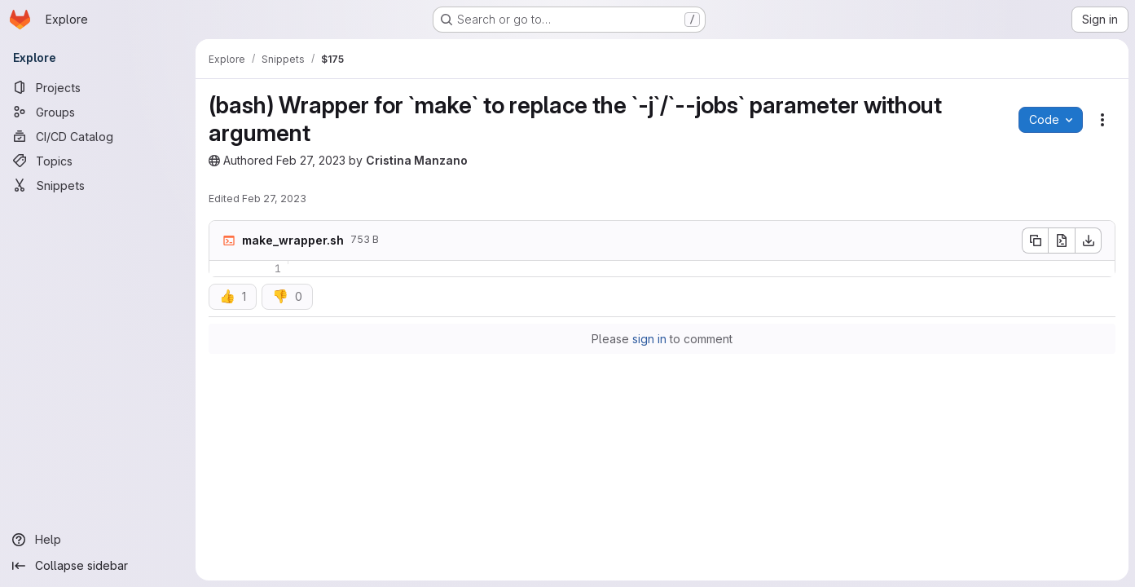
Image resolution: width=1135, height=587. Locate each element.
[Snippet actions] (1102, 120)
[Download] (1089, 240)
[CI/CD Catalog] (98, 136)
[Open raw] (1062, 240)
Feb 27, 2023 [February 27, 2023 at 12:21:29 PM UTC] (274, 198)
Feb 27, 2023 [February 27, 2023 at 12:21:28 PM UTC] (310, 160)
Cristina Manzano (417, 160)
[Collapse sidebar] (98, 565)
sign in (649, 339)
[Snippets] (98, 185)
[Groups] (98, 111)
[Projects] (98, 87)
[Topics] (98, 160)
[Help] (98, 539)
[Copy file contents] (1035, 240)
